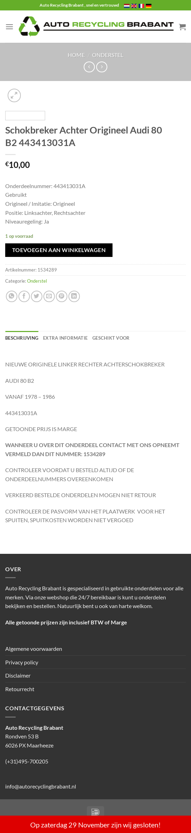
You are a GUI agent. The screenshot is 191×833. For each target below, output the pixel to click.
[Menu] (9, 26)
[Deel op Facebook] (24, 296)
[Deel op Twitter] (36, 296)
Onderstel (107, 54)
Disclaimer (18, 675)
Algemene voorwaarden (33, 648)
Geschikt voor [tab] (111, 338)
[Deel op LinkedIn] (74, 296)
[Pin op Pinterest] (61, 296)
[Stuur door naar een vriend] (49, 296)
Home (76, 54)
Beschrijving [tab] (21, 338)
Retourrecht (19, 689)
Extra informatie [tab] (65, 338)
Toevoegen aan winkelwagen (59, 250)
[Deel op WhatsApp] (11, 296)
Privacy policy (21, 662)
